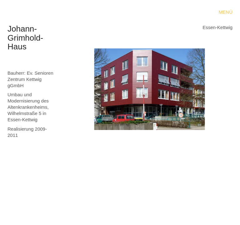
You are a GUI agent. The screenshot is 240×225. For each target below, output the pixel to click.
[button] (225, 12)
